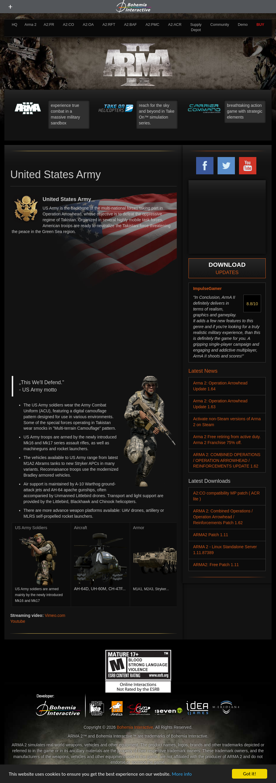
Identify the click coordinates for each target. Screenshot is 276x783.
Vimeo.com (55, 615)
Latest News (203, 371)
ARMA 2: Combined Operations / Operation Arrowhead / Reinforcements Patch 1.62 (223, 517)
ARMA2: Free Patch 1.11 (216, 564)
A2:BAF (130, 25)
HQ (14, 25)
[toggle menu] (10, 7)
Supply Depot (196, 27)
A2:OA (88, 25)
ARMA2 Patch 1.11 (210, 534)
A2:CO (68, 25)
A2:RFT (108, 25)
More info (182, 774)
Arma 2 (31, 25)
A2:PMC (152, 25)
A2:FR (49, 25)
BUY (260, 25)
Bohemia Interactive (135, 727)
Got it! (249, 774)
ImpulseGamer (207, 288)
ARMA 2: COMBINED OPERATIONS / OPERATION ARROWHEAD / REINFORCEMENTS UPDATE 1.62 (226, 460)
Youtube (17, 621)
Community (219, 25)
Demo (243, 25)
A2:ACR (174, 25)
